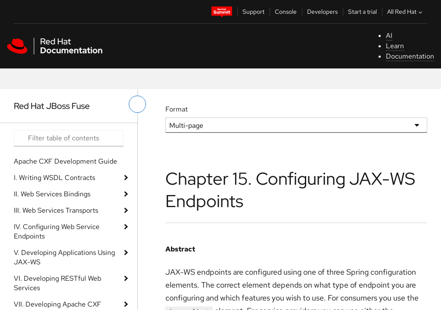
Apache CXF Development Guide (65, 161)
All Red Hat (405, 12)
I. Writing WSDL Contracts (54, 177)
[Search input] (69, 138)
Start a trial (362, 12)
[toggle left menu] (137, 104)
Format (176, 109)
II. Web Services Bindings (52, 193)
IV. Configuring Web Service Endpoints (56, 231)
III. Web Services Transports (56, 210)
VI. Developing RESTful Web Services (57, 283)
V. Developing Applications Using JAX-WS (64, 257)
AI (389, 35)
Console (286, 12)
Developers (322, 12)
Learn (395, 45)
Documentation (410, 56)
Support (253, 12)
